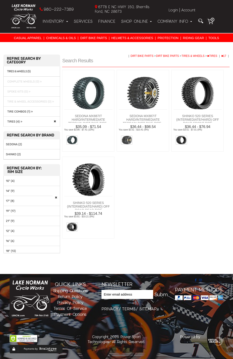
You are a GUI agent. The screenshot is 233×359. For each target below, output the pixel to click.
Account (188, 10)
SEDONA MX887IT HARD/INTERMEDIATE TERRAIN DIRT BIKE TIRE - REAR (143, 121)
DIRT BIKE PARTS (93, 38)
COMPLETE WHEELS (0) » (24, 81)
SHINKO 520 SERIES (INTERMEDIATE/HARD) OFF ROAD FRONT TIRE (197, 119)
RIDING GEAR (193, 38)
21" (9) (10, 221)
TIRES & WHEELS (193, 56)
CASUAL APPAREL (28, 38)
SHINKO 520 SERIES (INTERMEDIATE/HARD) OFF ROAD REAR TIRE (88, 206)
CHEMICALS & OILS (61, 38)
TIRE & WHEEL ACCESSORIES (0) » (30, 101)
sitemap (148, 308)
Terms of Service (70, 308)
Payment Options (70, 314)
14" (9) (10, 191)
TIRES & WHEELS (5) (18, 71)
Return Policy (70, 296)
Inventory (55, 21)
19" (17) (10, 211)
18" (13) (11, 251)
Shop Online (136, 21)
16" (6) (10, 241)
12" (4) (10, 231)
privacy (110, 308)
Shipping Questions (70, 290)
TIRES (212, 56)
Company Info (174, 21)
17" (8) (10, 201)
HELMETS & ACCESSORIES (132, 38)
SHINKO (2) (13, 154)
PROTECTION (168, 38)
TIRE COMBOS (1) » (19, 111)
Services (83, 21)
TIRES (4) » (14, 121)
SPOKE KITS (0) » (18, 91)
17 (224, 56)
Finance (106, 21)
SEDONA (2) (14, 144)
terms (129, 308)
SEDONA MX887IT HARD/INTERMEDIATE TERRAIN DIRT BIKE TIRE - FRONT (88, 121)
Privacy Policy (70, 302)
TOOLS (213, 38)
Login (173, 10)
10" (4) (10, 181)
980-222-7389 (58, 9)
